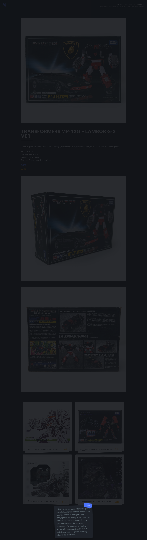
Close (88, 505)
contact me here (73, 520)
